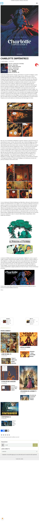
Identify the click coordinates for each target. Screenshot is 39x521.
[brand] (2, 3)
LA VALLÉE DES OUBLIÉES (8, 381)
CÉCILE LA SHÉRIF (25, 347)
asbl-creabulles (5, 61)
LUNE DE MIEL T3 (6, 354)
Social (4, 327)
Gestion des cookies (19, 458)
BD (1, 327)
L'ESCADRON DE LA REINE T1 (28, 391)
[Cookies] (2, 518)
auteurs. (8, 327)
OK (35, 445)
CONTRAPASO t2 (6, 417)
